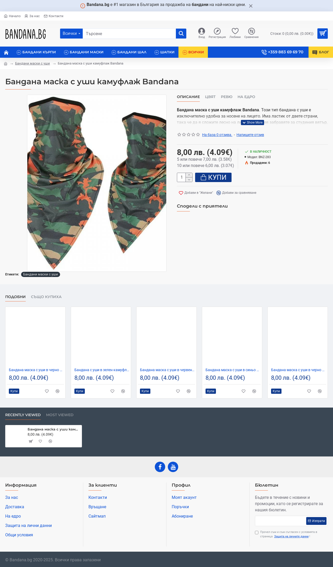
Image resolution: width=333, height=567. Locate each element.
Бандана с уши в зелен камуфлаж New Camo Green (102, 370)
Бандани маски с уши (32, 63)
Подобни (15, 297)
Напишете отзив (250, 135)
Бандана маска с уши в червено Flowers (167, 370)
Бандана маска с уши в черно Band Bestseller (36, 370)
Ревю (226, 97)
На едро (246, 97)
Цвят (210, 97)
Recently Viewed (23, 415)
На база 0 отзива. (217, 135)
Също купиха (46, 297)
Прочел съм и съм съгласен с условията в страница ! (286, 534)
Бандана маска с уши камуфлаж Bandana (54, 429)
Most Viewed (60, 415)
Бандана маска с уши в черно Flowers (298, 370)
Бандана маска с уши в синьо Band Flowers (233, 370)
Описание (188, 97)
